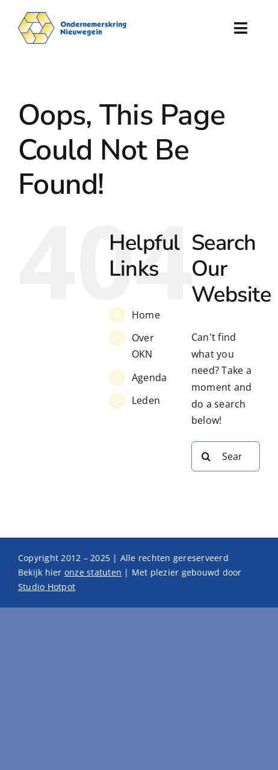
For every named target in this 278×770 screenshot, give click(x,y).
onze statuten (93, 572)
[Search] (206, 456)
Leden (146, 400)
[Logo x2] (72, 16)
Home (146, 314)
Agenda (149, 377)
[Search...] (225, 456)
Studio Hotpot (46, 586)
